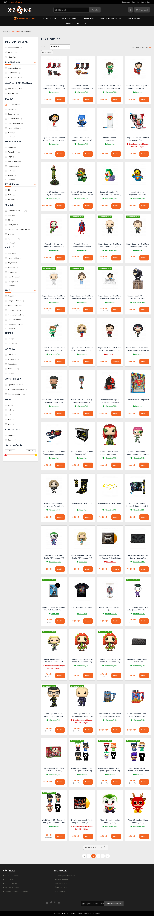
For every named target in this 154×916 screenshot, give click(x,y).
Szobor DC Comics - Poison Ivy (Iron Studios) (54, 193)
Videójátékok (49, 18)
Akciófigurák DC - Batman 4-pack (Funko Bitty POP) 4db (53, 821)
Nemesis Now (15, 128)
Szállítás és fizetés (11, 876)
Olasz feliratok (15, 320)
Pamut (12, 355)
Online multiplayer (16, 394)
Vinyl (11, 374)
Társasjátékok (72, 23)
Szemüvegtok (14, 161)
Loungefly (13, 282)
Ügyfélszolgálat (60, 883)
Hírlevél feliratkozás (114, 904)
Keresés (95, 10)
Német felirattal (15, 306)
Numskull (13, 267)
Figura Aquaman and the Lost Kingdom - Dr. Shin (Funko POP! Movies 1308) (53, 715)
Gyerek (12, 440)
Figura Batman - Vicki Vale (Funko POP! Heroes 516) (82, 556)
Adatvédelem (59, 891)
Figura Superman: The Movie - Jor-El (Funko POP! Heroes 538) (53, 297)
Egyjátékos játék (16, 385)
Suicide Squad (15, 119)
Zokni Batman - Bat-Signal (81, 504)
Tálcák (12, 176)
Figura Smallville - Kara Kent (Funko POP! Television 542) (82, 349)
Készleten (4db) (83, 198)
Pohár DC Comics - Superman (110, 139)
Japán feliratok (15, 324)
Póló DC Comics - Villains (82, 607)
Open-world (14, 239)
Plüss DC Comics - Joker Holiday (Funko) (110, 821)
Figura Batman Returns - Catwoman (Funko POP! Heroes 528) (54, 505)
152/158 (12, 424)
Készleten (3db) (83, 92)
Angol (12, 296)
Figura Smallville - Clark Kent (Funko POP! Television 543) (109, 349)
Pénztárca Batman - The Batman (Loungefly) (138, 556)
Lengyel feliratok (16, 301)
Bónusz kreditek (10, 883)
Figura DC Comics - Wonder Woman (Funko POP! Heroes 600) (53, 139)
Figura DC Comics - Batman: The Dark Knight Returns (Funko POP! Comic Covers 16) (53, 608)
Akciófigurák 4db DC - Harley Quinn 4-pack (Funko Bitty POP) (109, 769)
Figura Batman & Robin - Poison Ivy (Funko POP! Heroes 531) (110, 453)
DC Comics (14, 105)
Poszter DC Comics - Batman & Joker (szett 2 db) (138, 505)
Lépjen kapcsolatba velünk (64, 876)
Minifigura (13, 225)
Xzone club (145, 2)
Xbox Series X (15, 77)
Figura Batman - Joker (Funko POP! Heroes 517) (54, 556)
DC (10, 220)
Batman (13, 109)
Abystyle (12, 263)
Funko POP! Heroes (17, 211)
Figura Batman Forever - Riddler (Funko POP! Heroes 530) (138, 453)
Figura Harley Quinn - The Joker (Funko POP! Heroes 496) (137, 608)
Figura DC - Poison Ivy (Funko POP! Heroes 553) (54, 245)
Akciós (12, 52)
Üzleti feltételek (60, 887)
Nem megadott (15, 89)
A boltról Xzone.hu (61, 880)
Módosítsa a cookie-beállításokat (16, 891)
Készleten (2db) (55, 198)
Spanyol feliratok (16, 310)
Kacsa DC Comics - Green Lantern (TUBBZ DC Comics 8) (82, 193)
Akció (11, 195)
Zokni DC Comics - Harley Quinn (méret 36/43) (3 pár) (54, 87)
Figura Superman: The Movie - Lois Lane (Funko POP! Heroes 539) (81, 297)
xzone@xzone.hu (14, 2)
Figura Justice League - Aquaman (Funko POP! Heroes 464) (53, 660)
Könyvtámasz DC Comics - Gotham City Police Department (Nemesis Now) (138, 297)
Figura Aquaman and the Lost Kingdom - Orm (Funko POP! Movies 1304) (82, 715)
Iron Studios (14, 277)
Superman (13, 114)
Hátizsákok (13, 166)
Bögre (12, 157)
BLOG (87, 23)
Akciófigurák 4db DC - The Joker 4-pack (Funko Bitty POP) (81, 769)
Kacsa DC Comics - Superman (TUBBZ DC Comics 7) (138, 193)
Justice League (15, 123)
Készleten (12, 57)
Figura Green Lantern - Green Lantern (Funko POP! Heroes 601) (109, 87)
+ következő (10, 137)
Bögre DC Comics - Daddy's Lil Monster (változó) (138, 139)
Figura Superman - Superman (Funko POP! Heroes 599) (138, 87)
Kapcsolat (126, 2)
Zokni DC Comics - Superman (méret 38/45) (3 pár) (82, 87)
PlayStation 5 (14, 73)
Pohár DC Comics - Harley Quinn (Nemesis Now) (81, 401)
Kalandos (13, 199)
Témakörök (88, 18)
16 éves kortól (15, 93)
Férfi (11, 339)
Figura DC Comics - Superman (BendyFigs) (82, 245)
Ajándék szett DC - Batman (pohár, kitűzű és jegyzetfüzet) (82, 453)
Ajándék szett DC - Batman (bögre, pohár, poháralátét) (54, 453)
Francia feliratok (16, 315)
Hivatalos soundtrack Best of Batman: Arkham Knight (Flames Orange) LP (109, 557)
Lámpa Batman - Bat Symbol (109, 504)
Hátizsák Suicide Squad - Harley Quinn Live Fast (110, 401)
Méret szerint (82, 614)
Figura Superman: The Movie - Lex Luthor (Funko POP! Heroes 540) (138, 245)
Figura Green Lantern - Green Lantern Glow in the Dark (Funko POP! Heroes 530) (53, 349)
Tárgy (12, 190)
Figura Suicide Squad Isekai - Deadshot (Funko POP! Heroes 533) (53, 401)
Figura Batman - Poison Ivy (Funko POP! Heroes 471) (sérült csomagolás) (82, 660)
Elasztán (12, 364)
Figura (12, 147)
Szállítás (135, 2)
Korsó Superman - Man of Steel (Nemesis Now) (137, 715)
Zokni (11, 171)
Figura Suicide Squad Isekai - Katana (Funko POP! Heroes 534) (138, 349)
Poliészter (13, 359)
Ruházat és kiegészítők (111, 18)
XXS (11, 410)
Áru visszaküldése (11, 887)
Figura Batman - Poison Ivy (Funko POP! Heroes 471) (110, 660)
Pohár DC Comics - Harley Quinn (109, 608)
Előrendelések (15, 48)
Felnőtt (12, 435)
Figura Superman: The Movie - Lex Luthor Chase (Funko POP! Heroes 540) (109, 245)
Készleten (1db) (139, 614)
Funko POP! (14, 152)
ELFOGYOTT (111, 354)
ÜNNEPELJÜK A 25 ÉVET (26, 18)
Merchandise (133, 18)
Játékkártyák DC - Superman (138, 400)
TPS (11, 234)
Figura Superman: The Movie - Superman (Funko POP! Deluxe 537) (109, 297)
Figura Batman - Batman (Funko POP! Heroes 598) (82, 139)
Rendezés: (45, 47)
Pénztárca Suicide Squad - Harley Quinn (137, 660)
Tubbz (11, 133)
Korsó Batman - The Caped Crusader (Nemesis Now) (110, 715)
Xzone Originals (69, 18)
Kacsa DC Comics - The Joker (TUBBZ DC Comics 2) (109, 193)
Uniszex (12, 344)
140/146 (12, 419)
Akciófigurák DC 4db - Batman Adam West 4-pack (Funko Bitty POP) (138, 769)
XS (10, 405)
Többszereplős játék (17, 389)
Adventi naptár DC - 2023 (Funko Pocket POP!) (54, 769)
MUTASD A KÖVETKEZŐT (95, 847)
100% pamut (14, 369)
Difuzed (12, 272)
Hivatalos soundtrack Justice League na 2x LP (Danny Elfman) (82, 821)
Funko (11, 215)
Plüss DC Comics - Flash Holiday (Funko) (138, 821)
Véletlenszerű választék (19, 229)
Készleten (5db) (111, 92)
